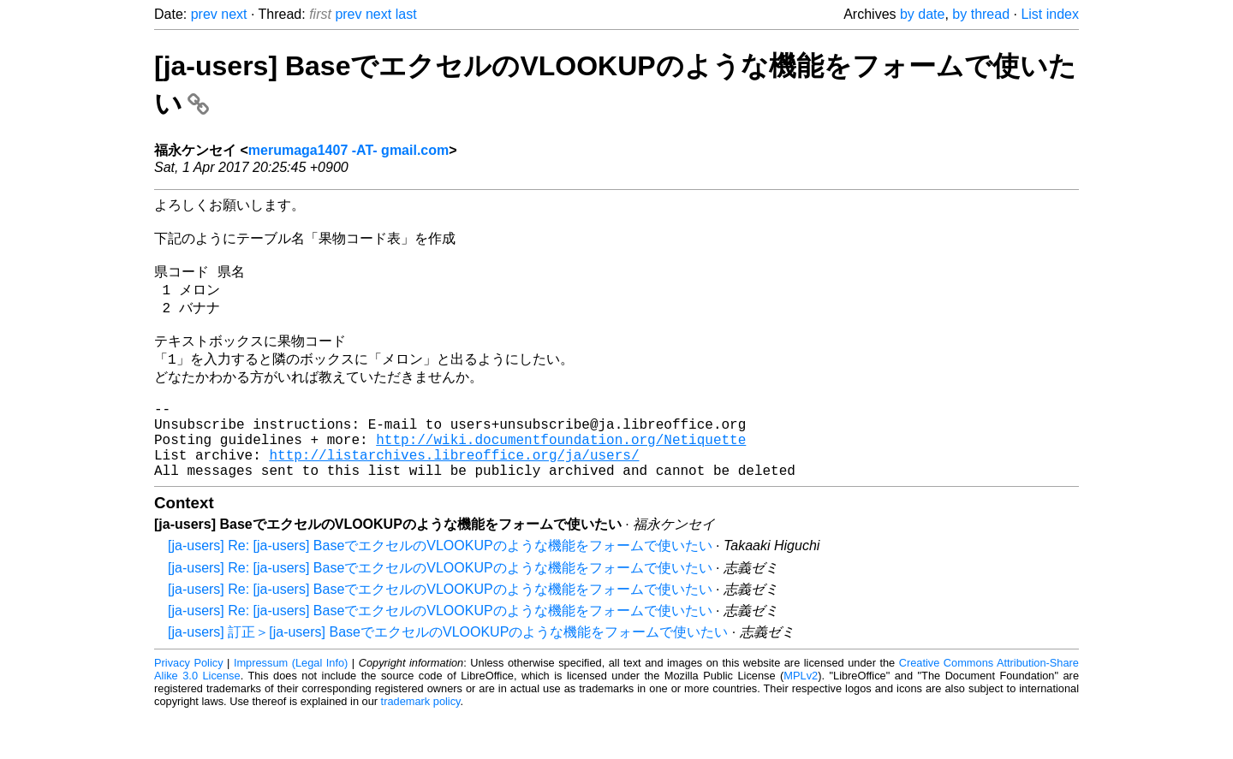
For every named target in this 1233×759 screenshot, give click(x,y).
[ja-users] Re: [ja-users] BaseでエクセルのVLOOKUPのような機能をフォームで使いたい (440, 590)
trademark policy (421, 745)
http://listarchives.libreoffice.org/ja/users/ (454, 495)
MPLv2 (800, 720)
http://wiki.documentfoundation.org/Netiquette (561, 476)
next (234, 14)
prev (204, 14)
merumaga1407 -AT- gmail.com (348, 150)
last (406, 14)
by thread (981, 14)
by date (922, 14)
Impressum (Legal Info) (291, 707)
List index (1050, 14)
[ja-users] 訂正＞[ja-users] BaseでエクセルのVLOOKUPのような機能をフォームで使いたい (448, 676)
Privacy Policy (188, 707)
